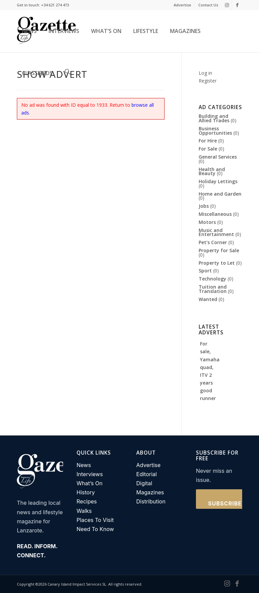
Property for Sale (219, 250)
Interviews (90, 474)
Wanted (208, 299)
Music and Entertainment (216, 232)
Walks (84, 510)
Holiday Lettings (218, 181)
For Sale (208, 148)
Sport (205, 270)
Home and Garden (220, 194)
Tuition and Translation (213, 289)
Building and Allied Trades (214, 118)
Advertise (182, 4)
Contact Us (208, 4)
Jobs (204, 206)
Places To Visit (95, 520)
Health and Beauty (212, 171)
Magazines (150, 492)
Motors (207, 222)
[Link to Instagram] (227, 5)
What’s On (90, 483)
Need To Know (95, 529)
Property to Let (217, 263)
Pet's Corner (213, 242)
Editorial (146, 474)
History (86, 492)
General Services (218, 157)
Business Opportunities (215, 130)
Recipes (87, 501)
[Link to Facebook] (237, 5)
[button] (66, 73)
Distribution (151, 501)
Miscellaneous (215, 214)
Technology (212, 278)
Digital (144, 483)
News (84, 465)
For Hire (208, 140)
